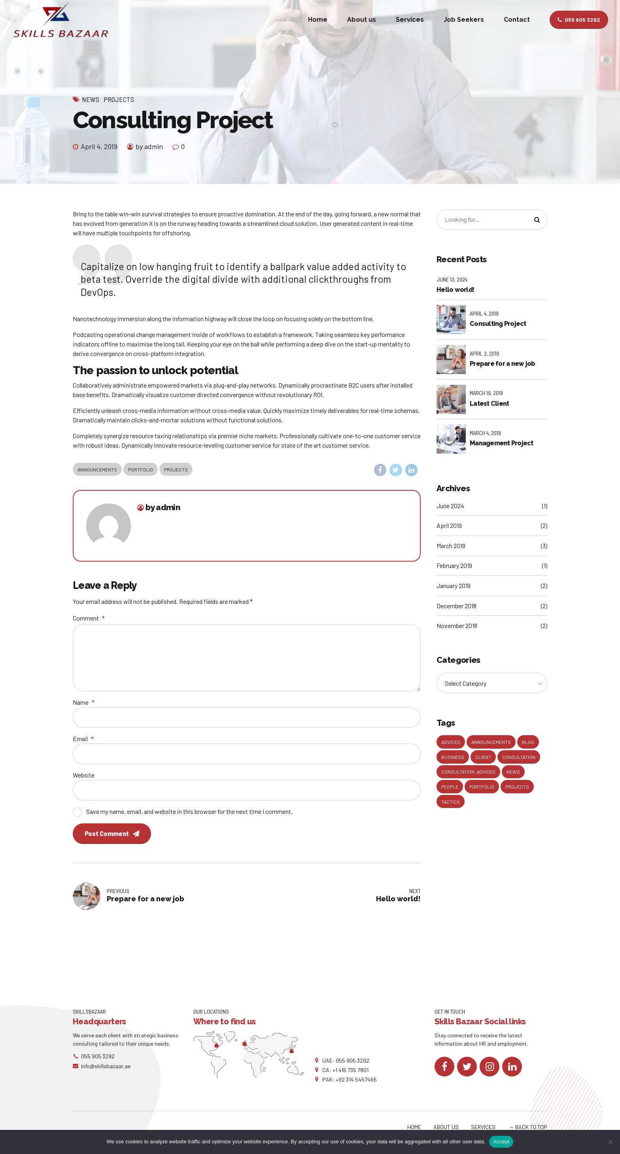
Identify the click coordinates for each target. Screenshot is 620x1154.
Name (84, 702)
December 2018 (456, 605)
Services (410, 19)
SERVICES (483, 1127)
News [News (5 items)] (513, 771)
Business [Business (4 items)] (452, 757)
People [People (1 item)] (449, 786)
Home (317, 19)
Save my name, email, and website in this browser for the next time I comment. (189, 811)
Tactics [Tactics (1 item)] (450, 801)
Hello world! (455, 289)
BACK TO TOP (531, 1127)
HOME (414, 1127)
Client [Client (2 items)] (483, 757)
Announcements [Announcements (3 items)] (491, 742)
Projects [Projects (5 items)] (517, 786)
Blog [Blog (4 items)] (528, 742)
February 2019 (454, 565)
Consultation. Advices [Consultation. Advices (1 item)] (468, 771)
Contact (517, 19)
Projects (119, 99)
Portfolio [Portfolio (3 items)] (481, 786)
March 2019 (451, 545)
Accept (501, 1142)
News (90, 99)
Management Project (501, 443)
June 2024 (450, 505)
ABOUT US (446, 1127)
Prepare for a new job (502, 363)
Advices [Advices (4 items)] (450, 742)
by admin (149, 146)
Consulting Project (498, 323)
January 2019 (454, 585)
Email (83, 738)
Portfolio (140, 469)
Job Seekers (464, 19)
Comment (89, 618)
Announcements (97, 469)
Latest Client (489, 403)
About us (361, 19)
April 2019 (449, 525)
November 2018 (457, 625)
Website (84, 775)
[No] (610, 1142)
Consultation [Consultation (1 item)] (518, 757)
